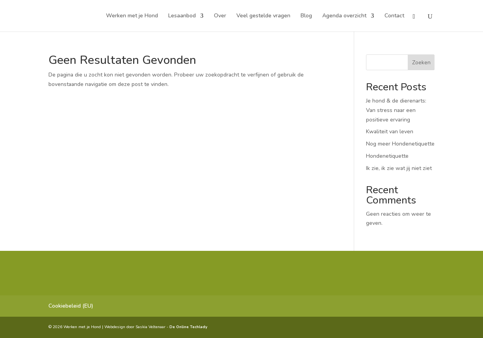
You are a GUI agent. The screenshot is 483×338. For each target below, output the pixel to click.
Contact (394, 16)
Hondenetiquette (387, 156)
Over (220, 16)
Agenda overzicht (344, 16)
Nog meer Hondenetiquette (400, 144)
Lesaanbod (182, 16)
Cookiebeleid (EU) (70, 306)
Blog (306, 16)
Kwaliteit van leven (390, 131)
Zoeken (421, 62)
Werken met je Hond (132, 16)
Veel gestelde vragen (263, 16)
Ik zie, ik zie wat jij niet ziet (399, 168)
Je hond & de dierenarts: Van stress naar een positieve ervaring (396, 110)
